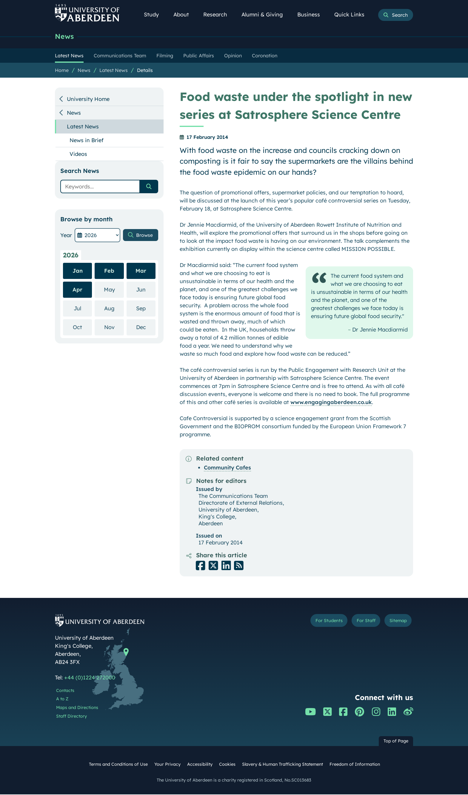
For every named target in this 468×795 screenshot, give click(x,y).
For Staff (356, 621)
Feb (109, 271)
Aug (114, 308)
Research (218, 14)
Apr (77, 290)
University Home (88, 99)
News (65, 36)
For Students (312, 621)
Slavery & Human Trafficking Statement (282, 765)
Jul (83, 308)
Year (66, 235)
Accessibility (200, 765)
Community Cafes (227, 468)
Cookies (227, 765)
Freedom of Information (355, 765)
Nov (114, 327)
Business (312, 14)
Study (154, 14)
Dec (146, 327)
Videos (78, 154)
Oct (82, 327)
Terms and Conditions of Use (118, 765)
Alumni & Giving (265, 14)
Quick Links (352, 14)
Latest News (113, 71)
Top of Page (396, 741)
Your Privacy (167, 765)
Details (145, 71)
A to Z (62, 699)
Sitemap (395, 621)
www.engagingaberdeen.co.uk (331, 402)
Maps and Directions (77, 708)
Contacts (65, 691)
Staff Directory (71, 716)
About (184, 14)
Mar (141, 271)
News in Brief (87, 140)
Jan (78, 271)
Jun (146, 290)
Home (62, 71)
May (114, 290)
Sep (146, 308)
